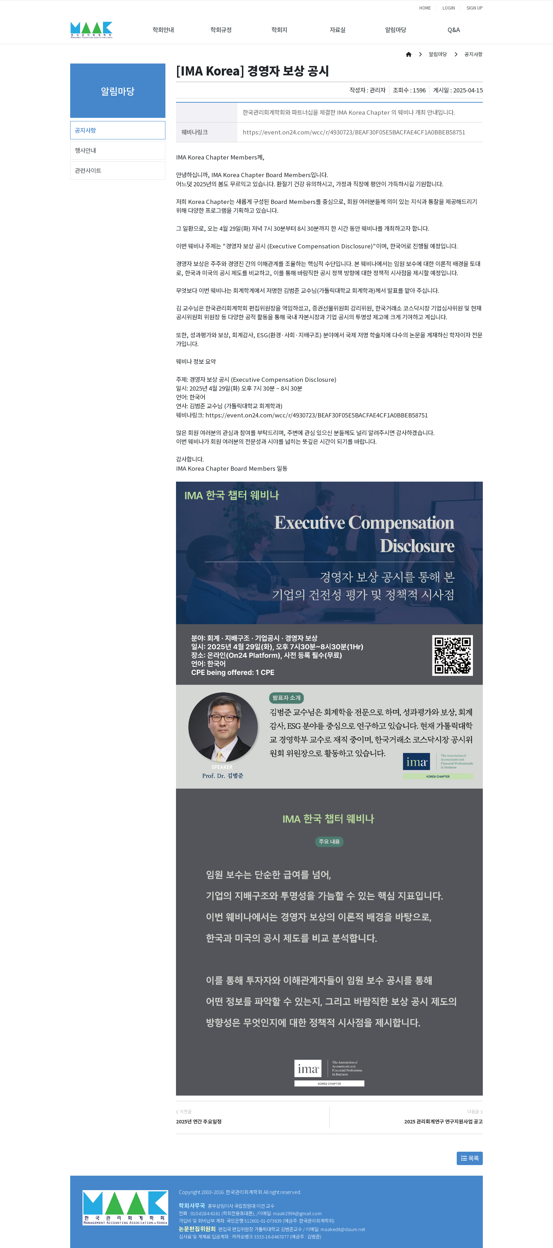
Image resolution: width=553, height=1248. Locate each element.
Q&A (454, 29)
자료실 (338, 29)
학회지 (279, 29)
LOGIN (449, 8)
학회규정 (221, 29)
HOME (425, 8)
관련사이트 (88, 170)
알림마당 (395, 29)
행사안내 (85, 150)
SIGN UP (475, 8)
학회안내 (163, 29)
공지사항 (85, 130)
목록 (470, 1158)
